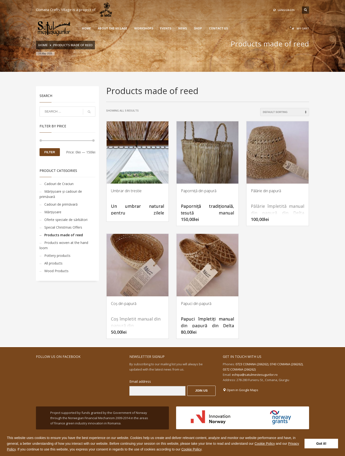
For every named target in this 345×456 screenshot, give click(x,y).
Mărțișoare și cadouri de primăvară (61, 194)
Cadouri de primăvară (61, 204)
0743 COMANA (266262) (286, 364)
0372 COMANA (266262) (239, 369)
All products (53, 263)
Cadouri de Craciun (59, 183)
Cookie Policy (264, 443)
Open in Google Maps (240, 390)
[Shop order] (284, 112)
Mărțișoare (52, 212)
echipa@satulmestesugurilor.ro (255, 374)
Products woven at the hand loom (64, 245)
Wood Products (56, 271)
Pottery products (57, 255)
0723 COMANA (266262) (252, 364)
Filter (49, 152)
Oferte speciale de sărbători (65, 219)
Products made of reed (63, 235)
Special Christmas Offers (63, 227)
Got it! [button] (321, 443)
